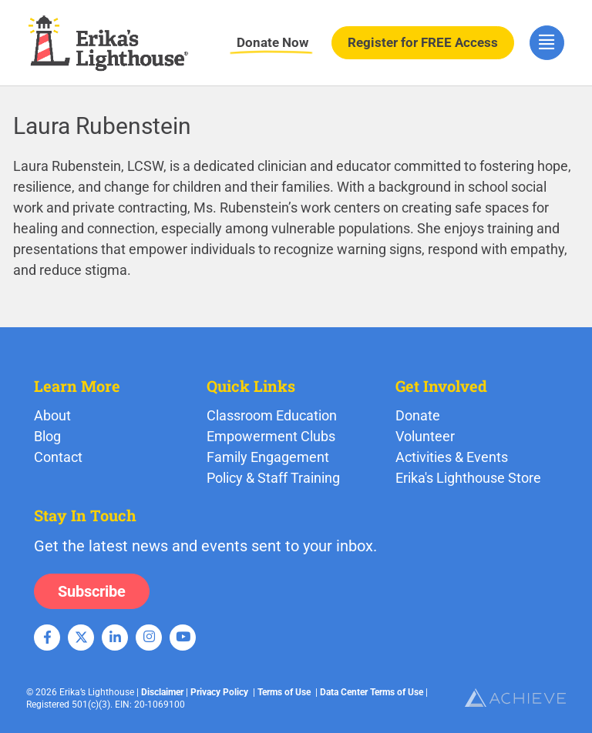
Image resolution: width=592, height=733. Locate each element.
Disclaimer (162, 692)
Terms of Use (284, 692)
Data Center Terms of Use (371, 692)
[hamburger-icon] (547, 42)
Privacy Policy (219, 692)
